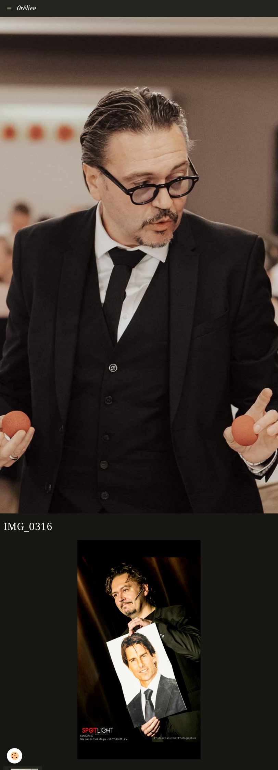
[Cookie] (14, 755)
